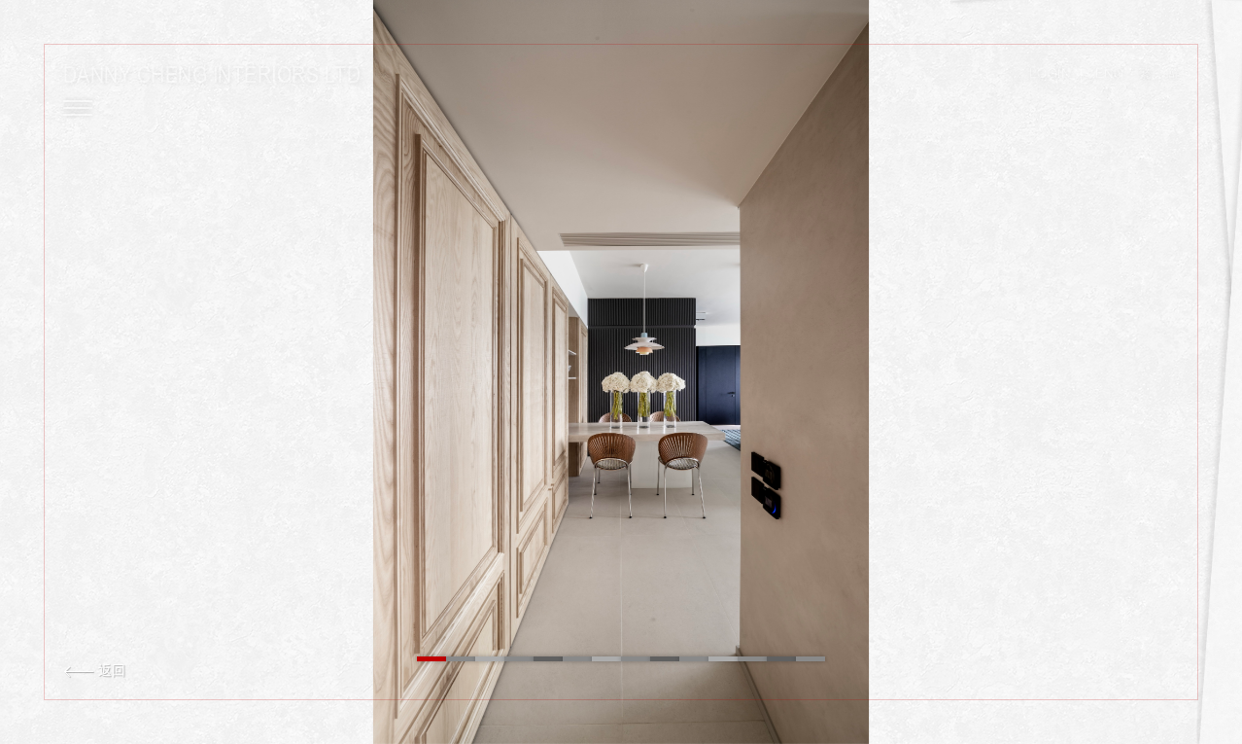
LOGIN (1049, 75)
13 (781, 658)
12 (752, 658)
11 (723, 658)
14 (810, 658)
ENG (1109, 75)
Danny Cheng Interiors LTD (212, 74)
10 (693, 658)
